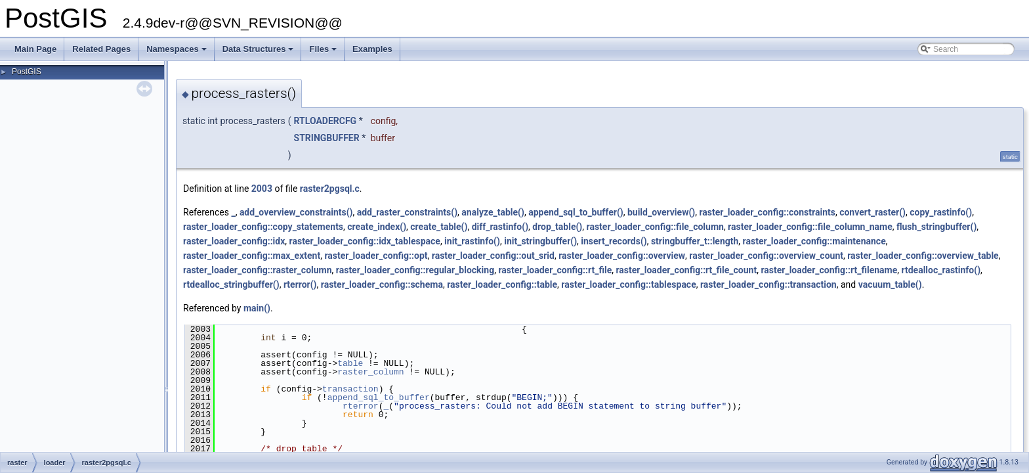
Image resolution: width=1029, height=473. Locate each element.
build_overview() (661, 212)
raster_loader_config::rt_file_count (686, 270)
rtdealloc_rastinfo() (941, 270)
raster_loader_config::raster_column (257, 270)
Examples (372, 49)
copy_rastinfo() (941, 212)
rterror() (300, 284)
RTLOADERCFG (325, 121)
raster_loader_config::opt (375, 255)
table (350, 363)
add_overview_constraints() (296, 212)
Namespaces (177, 52)
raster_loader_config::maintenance (814, 241)
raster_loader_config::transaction (768, 284)
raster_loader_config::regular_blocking (415, 270)
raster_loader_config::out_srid (493, 255)
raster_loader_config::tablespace (628, 284)
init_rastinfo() (472, 241)
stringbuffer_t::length (694, 241)
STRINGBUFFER (327, 138)
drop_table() (557, 226)
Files (324, 52)
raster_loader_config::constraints (767, 212)
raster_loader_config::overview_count (766, 255)
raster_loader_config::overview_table (922, 255)
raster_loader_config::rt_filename (829, 270)
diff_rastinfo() (500, 226)
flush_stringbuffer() (936, 226)
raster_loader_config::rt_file (555, 270)
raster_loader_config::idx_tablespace (364, 241)
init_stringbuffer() (540, 241)
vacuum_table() (890, 284)
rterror (361, 406)
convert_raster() (872, 212)
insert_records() (613, 241)
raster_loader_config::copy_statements (263, 226)
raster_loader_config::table (502, 284)
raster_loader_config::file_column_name (810, 226)
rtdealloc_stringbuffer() (231, 284)
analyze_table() (492, 212)
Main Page (35, 49)
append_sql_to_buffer (378, 397)
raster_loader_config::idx (234, 241)
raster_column (370, 372)
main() (256, 308)
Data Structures (259, 52)
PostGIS (26, 71)
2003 (261, 188)
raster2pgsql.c (330, 188)
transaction (350, 389)
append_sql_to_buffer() (575, 212)
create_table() (438, 226)
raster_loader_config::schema (382, 284)
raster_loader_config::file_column (655, 226)
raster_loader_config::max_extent (251, 255)
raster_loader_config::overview (621, 255)
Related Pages (101, 49)
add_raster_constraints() (407, 212)
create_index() (376, 226)
